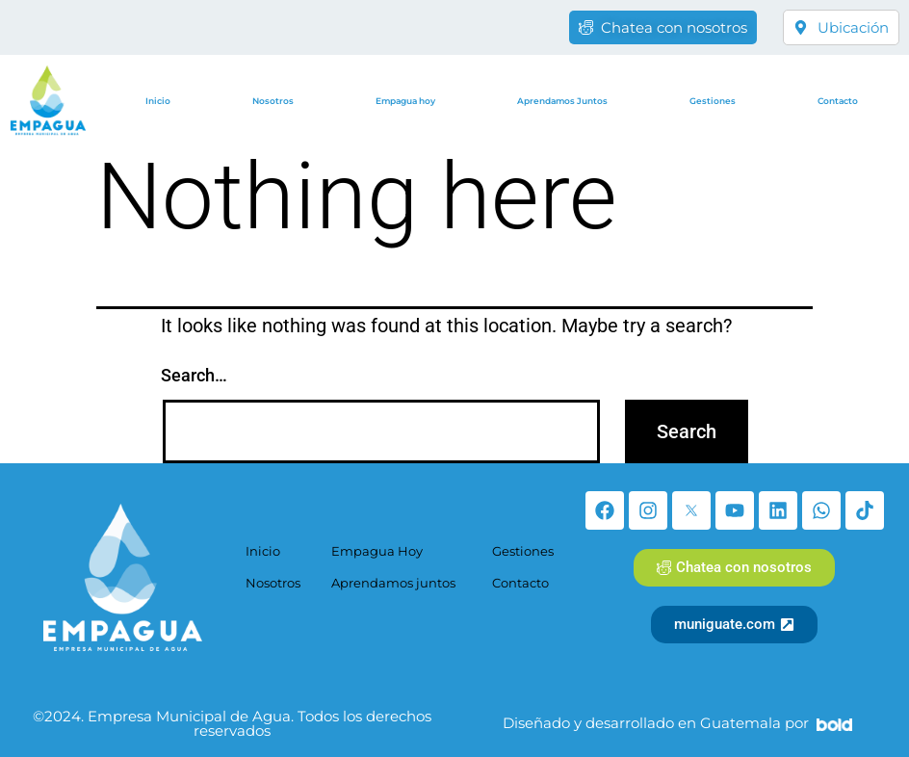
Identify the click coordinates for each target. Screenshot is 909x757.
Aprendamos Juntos (562, 100)
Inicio (157, 100)
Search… (194, 375)
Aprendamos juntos (393, 582)
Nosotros (273, 100)
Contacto (838, 100)
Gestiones (712, 100)
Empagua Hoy (377, 551)
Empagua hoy (405, 100)
